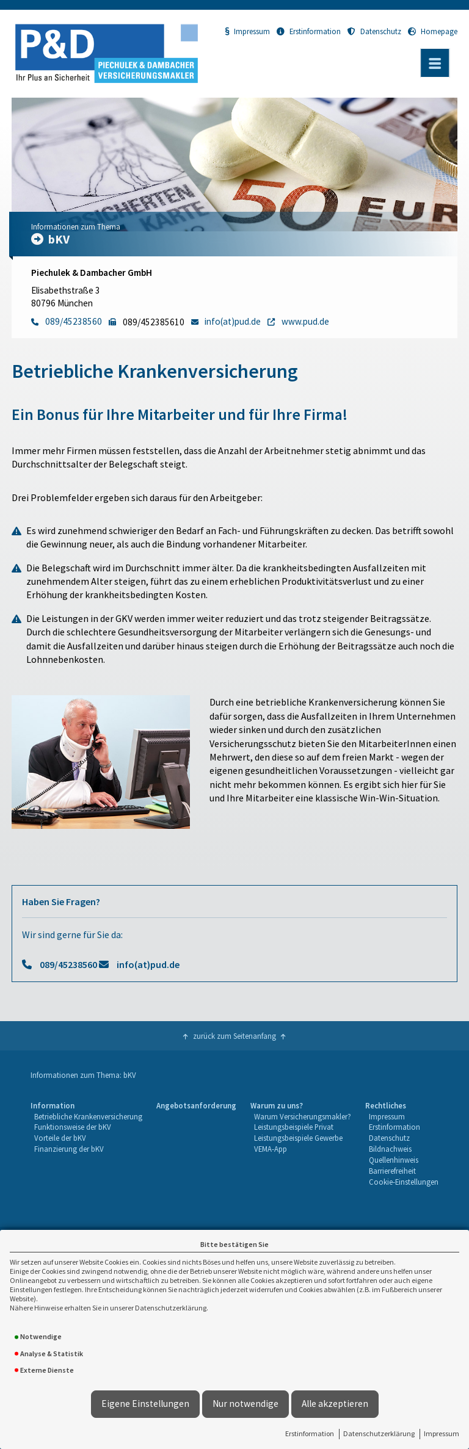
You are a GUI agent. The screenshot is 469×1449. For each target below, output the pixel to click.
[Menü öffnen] (434, 63)
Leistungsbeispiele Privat (293, 1127)
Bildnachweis (390, 1149)
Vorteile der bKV (60, 1138)
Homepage (432, 31)
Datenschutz (374, 31)
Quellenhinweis (393, 1160)
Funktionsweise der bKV (72, 1127)
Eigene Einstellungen (145, 1403)
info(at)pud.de (148, 964)
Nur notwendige (245, 1403)
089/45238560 (68, 964)
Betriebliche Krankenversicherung (88, 1116)
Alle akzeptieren (335, 1403)
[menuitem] (86, 1144)
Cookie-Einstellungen (403, 1182)
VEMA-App (270, 1149)
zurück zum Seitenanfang (234, 1036)
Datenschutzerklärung (379, 1433)
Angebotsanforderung (196, 1105)
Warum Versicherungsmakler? (302, 1116)
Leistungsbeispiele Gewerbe (298, 1138)
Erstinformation (309, 1433)
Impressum (441, 1433)
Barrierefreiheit (392, 1171)
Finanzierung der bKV (69, 1149)
